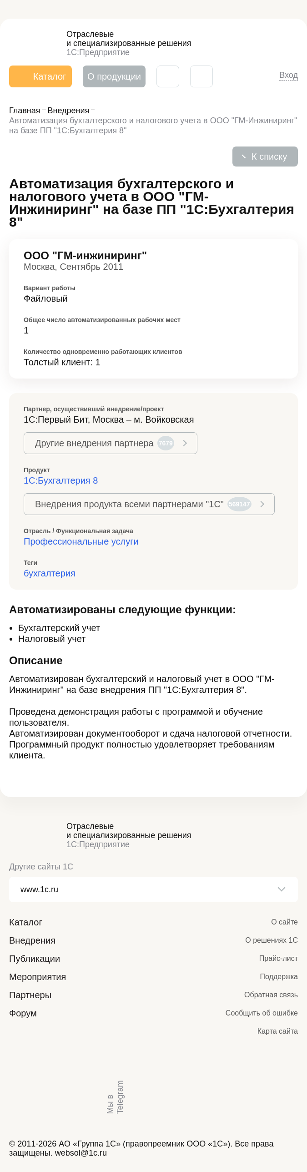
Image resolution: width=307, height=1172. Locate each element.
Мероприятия (37, 977)
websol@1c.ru (81, 1152)
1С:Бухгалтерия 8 (61, 480)
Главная (24, 110)
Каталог (25, 922)
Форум (23, 1013)
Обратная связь (271, 995)
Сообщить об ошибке (262, 1013)
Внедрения (69, 110)
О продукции (114, 76)
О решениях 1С (271, 940)
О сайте (284, 922)
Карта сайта (277, 1031)
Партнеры (30, 995)
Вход (288, 75)
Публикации (34, 959)
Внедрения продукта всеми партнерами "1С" (143, 504)
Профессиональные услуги (81, 541)
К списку (269, 157)
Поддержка (279, 976)
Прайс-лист (278, 958)
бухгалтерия (49, 573)
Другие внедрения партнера (104, 443)
